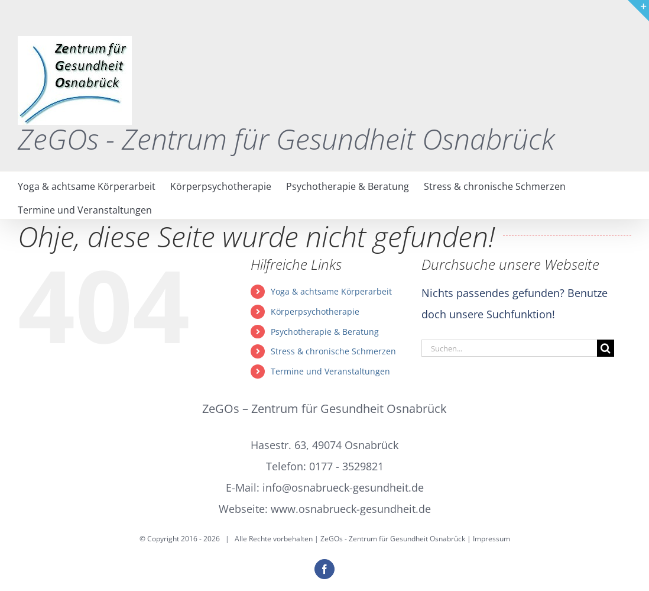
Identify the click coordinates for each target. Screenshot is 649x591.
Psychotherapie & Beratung (325, 331)
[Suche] (605, 348)
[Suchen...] (509, 348)
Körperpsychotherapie (315, 311)
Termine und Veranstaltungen (330, 371)
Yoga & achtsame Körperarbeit (331, 291)
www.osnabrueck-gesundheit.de (351, 509)
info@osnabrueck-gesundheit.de (343, 487)
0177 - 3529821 (346, 466)
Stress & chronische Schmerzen (333, 351)
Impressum (491, 539)
